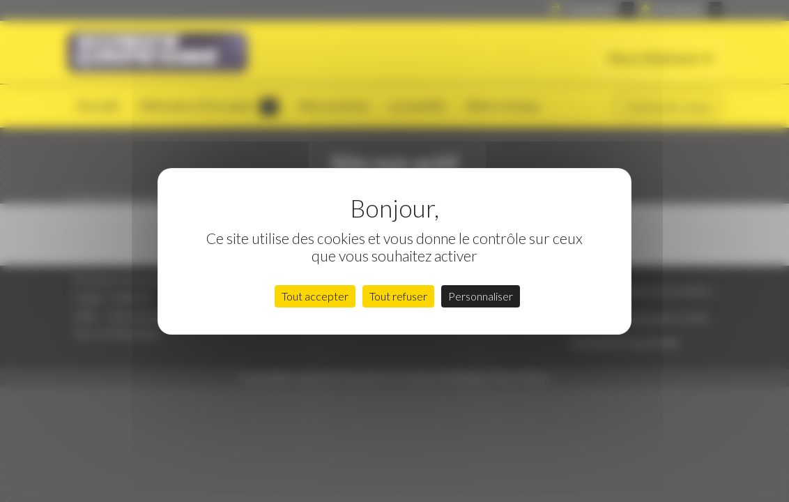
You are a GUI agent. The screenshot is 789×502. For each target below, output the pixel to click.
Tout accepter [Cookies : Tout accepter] (315, 296)
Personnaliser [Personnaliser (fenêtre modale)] (480, 296)
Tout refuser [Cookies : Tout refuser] (398, 296)
